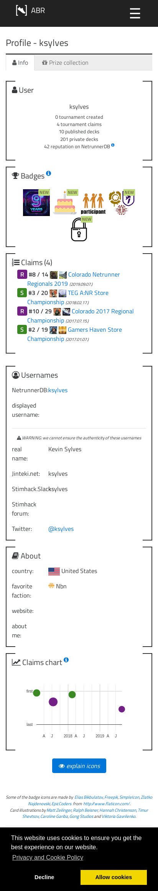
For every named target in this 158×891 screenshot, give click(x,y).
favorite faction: (22, 590)
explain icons (79, 765)
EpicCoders (61, 803)
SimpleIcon (129, 797)
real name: (20, 453)
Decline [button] (44, 877)
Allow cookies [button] (113, 877)
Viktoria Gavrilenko (118, 816)
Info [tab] (20, 62)
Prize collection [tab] (65, 62)
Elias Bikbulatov (88, 797)
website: (22, 610)
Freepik (111, 797)
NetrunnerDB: (27, 390)
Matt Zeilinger (58, 810)
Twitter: (22, 528)
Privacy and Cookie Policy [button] (47, 857)
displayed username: (25, 410)
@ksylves (61, 528)
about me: (19, 630)
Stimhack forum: (24, 509)
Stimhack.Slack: (27, 488)
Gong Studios (81, 816)
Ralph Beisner (85, 810)
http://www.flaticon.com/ (106, 803)
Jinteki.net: (26, 473)
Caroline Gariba (54, 816)
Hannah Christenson (117, 810)
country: (22, 570)
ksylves (57, 390)
